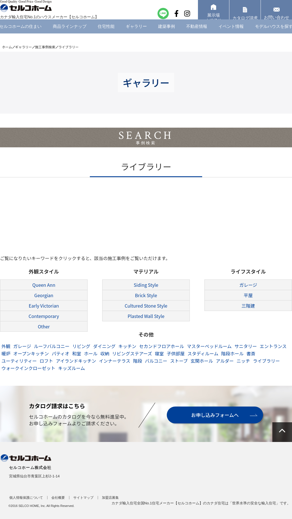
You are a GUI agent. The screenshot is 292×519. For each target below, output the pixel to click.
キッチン (127, 346)
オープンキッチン (31, 353)
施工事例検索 (45, 46)
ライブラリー (266, 360)
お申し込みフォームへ (214, 414)
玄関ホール (202, 360)
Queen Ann (43, 284)
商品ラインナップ (69, 35)
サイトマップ (83, 498)
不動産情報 (196, 35)
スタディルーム (202, 353)
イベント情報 (231, 35)
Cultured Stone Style (146, 305)
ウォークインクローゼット (28, 368)
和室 (76, 353)
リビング (81, 346)
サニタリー (245, 346)
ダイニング (104, 346)
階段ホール (232, 353)
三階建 (248, 305)
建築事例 (166, 35)
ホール (90, 353)
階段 (137, 360)
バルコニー (156, 360)
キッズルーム (71, 368)
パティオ (60, 353)
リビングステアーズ (132, 353)
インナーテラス (114, 360)
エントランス (273, 346)
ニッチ (243, 360)
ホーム (7, 46)
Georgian (43, 295)
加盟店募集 (110, 498)
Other (44, 326)
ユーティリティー (19, 360)
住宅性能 (106, 35)
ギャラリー (136, 35)
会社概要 (58, 498)
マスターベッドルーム (209, 346)
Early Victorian (44, 305)
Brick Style (146, 295)
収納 (104, 353)
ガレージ (248, 284)
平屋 (248, 295)
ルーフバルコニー (52, 346)
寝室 (159, 353)
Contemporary (44, 316)
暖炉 (5, 353)
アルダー (225, 360)
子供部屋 (175, 353)
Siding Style (146, 284)
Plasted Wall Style (145, 316)
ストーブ (179, 360)
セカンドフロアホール (161, 346)
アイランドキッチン (76, 360)
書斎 (251, 353)
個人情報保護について (26, 498)
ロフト (46, 360)
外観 (5, 346)
